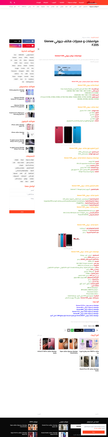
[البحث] (11, 2)
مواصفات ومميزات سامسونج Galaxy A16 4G (17, 105)
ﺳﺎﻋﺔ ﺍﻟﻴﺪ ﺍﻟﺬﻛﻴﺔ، (30, 165)
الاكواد (32, 171)
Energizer (21, 71)
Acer (21, 79)
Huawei (32, 57)
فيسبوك (15, 173)
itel (23, 82)
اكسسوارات (16, 176)
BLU (33, 68)
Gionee (85, 326)
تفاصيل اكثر (98, 428)
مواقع (25, 179)
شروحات (38, 2)
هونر (57, 7)
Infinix (25, 60)
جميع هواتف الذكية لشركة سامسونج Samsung (16, 113)
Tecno (32, 63)
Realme (14, 57)
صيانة (21, 181)
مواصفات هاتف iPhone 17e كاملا (17, 125)
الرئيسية (81, 2)
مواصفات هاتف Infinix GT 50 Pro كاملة (47, 352)
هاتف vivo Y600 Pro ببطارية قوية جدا (89, 352)
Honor (20, 57)
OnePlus (24, 7)
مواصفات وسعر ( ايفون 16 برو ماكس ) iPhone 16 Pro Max (17, 141)
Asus (21, 63)
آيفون (80, 7)
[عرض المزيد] (65, 330)
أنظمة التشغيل (30, 168)
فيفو (66, 7)
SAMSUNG (21, 55)
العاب (21, 173)
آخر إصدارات (23, 176)
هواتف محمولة (72, 2)
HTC (19, 7)
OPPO (25, 57)
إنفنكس (52, 7)
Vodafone (31, 79)
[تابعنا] (11, 6)
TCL (22, 74)
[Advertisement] (54, 22)
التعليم (32, 181)
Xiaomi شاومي (30, 55)
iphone (19, 66)
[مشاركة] (38, 49)
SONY (15, 63)
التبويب (54, 2)
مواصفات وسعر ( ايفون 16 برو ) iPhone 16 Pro (17, 148)
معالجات (32, 179)
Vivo (15, 55)
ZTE (34, 7)
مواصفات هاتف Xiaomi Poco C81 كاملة (89, 369)
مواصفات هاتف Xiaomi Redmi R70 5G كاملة (49, 433)
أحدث (96, 414)
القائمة (62, 2)
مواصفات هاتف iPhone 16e (17, 133)
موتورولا (43, 7)
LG (11, 60)
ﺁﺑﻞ (25, 173)
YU (25, 79)
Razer (14, 76)
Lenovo (26, 63)
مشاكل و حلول (30, 162)
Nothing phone (30, 82)
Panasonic (14, 71)
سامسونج (85, 7)
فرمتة (22, 160)
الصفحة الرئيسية (95, 37)
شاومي (75, 7)
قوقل (38, 7)
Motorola (31, 60)
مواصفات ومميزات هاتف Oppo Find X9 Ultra (69, 352)
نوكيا (48, 7)
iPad (32, 71)
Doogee (20, 76)
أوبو (70, 7)
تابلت (14, 162)
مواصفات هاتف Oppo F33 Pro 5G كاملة (19, 433)
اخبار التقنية (31, 173)
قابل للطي (31, 176)
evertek (26, 76)
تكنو (15, 7)
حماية (26, 181)
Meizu (13, 66)
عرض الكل (39, 335)
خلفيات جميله (20, 162)
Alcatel (25, 66)
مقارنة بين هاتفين (19, 168)
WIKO (27, 71)
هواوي (61, 7)
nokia (15, 60)
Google (17, 68)
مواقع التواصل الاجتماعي (22, 171)
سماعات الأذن (18, 179)
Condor (23, 68)
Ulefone (17, 74)
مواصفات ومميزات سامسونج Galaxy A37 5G (17, 98)
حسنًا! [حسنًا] (93, 432)
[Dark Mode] (14, 2)
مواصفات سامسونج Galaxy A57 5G (16, 90)
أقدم (39, 414)
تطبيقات (45, 2)
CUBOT (16, 79)
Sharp (32, 76)
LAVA (26, 74)
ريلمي (29, 7)
